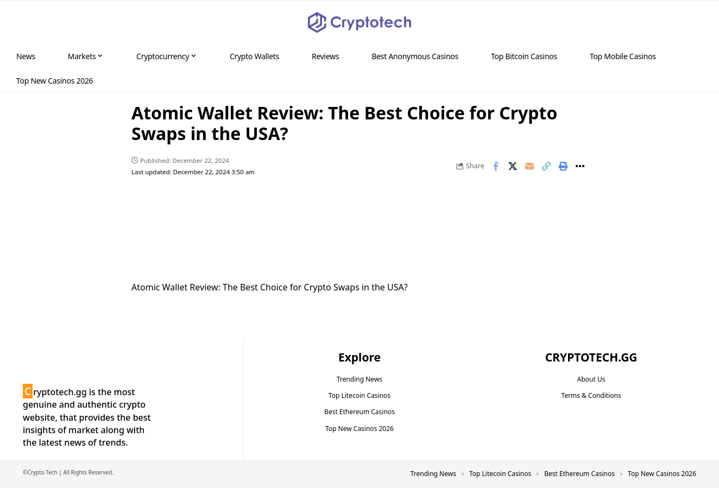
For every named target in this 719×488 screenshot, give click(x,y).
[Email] (529, 166)
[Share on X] (512, 166)
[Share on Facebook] (495, 166)
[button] (689, 22)
